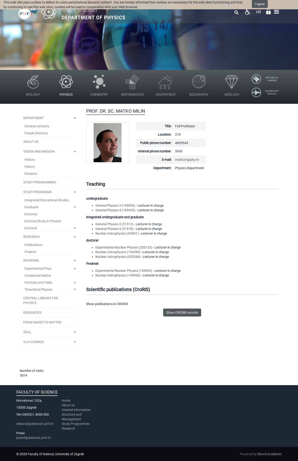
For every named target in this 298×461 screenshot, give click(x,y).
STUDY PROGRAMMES (39, 182)
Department (33, 118)
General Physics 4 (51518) (114, 229)
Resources (32, 312)
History (29, 160)
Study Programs (37, 192)
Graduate (31, 207)
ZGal (27, 332)
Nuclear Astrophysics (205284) (117, 257)
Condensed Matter (37, 275)
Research (31, 237)
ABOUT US (30, 142)
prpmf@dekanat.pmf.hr (33, 438)
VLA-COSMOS (33, 342)
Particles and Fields (38, 282)
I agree (260, 4)
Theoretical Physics (38, 289)
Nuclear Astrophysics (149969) (117, 275)
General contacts (36, 126)
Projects (30, 252)
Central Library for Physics (40, 300)
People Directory (36, 133)
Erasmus (30, 214)
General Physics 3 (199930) (115, 205)
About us (68, 405)
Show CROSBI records (182, 312)
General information (76, 410)
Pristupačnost (247, 12)
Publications (33, 245)
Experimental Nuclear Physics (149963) (123, 271)
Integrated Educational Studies (46, 200)
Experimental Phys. (38, 268)
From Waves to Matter (42, 322)
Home (66, 400)
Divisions (30, 173)
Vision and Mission (39, 151)
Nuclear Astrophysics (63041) (117, 233)
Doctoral (30, 228)
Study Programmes (76, 424)
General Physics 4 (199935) (115, 210)
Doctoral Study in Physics (42, 221)
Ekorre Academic (269, 454)
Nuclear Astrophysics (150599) (117, 252)
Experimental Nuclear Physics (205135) (123, 247)
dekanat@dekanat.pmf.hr (35, 424)
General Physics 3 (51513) (114, 224)
